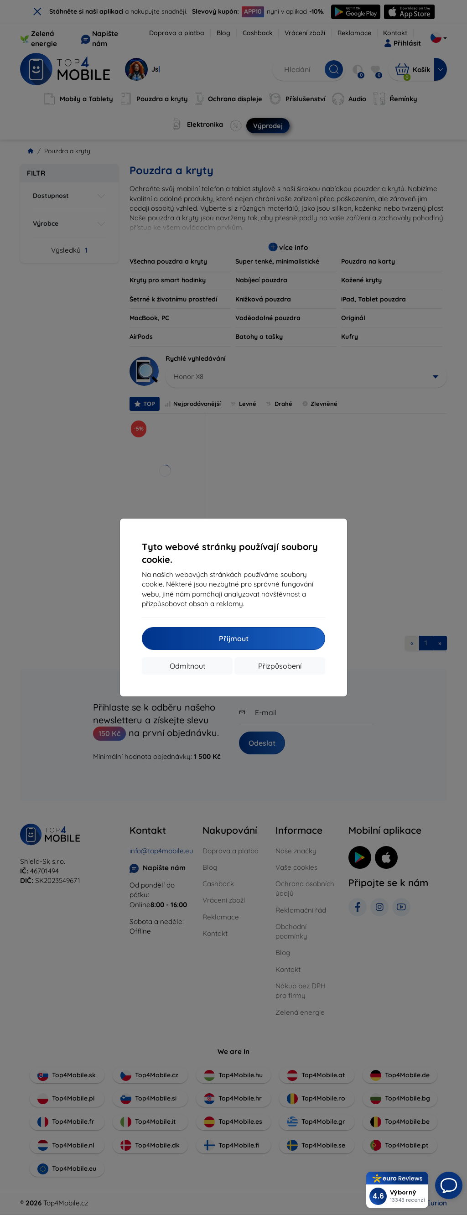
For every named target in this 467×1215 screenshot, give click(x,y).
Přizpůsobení (279, 665)
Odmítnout (187, 665)
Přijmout (234, 638)
